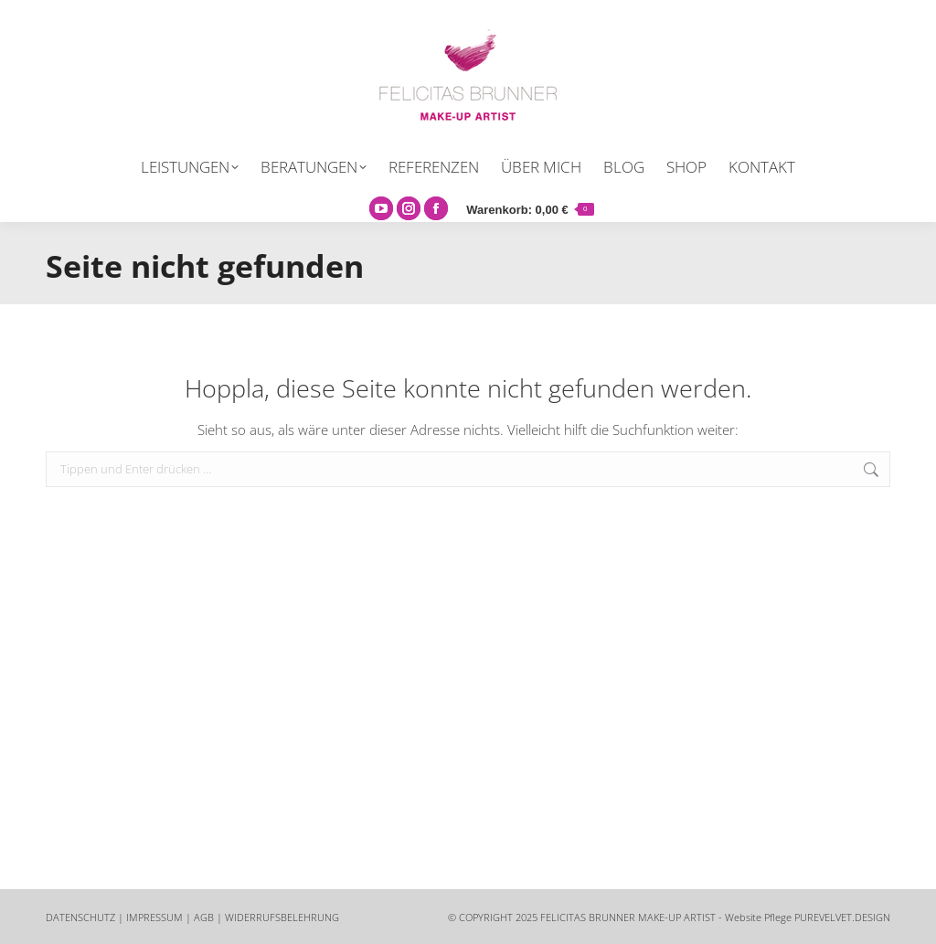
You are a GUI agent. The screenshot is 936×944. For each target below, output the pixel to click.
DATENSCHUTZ (80, 917)
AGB (204, 917)
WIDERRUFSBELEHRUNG (282, 917)
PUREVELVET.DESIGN (842, 917)
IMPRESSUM (154, 917)
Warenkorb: (530, 209)
